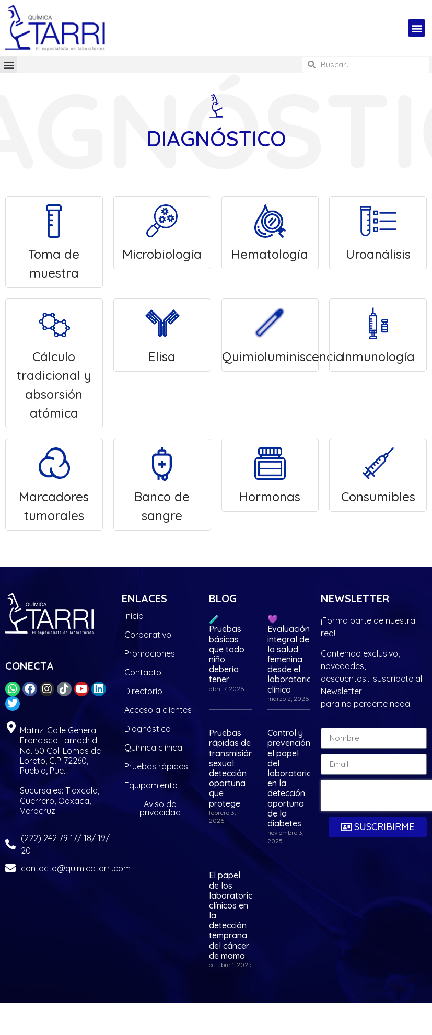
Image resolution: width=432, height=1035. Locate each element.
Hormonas (269, 474)
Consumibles (378, 474)
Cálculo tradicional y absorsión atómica (54, 362)
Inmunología (378, 334)
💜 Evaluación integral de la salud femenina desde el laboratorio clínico (289, 654)
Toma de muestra (53, 241)
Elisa (162, 334)
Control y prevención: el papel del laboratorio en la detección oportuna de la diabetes (289, 778)
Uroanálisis (378, 232)
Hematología (269, 232)
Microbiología (162, 232)
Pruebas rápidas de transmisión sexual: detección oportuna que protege (231, 768)
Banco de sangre (162, 483)
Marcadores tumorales (54, 483)
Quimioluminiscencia (270, 334)
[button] (416, 28)
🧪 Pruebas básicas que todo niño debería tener (226, 649)
